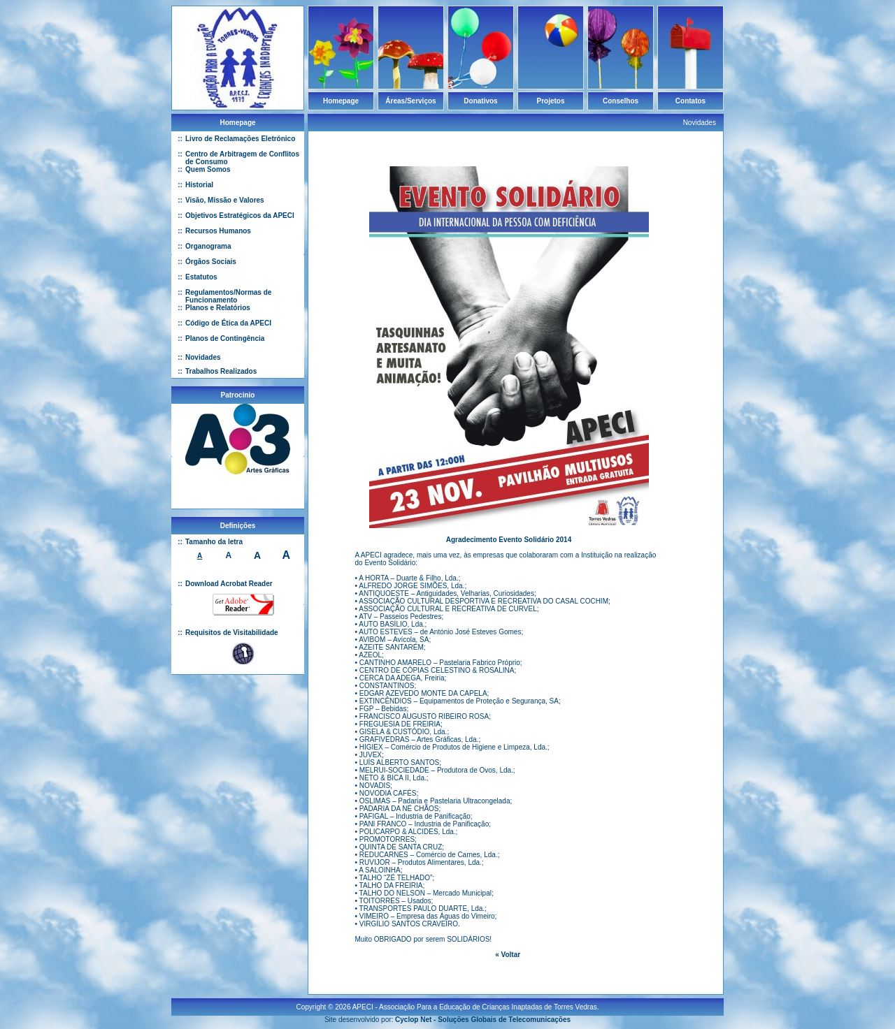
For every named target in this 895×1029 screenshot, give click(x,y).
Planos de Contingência (224, 338)
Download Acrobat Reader (229, 584)
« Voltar (507, 954)
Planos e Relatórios (217, 308)
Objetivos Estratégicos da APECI (239, 215)
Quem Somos (207, 169)
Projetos (550, 101)
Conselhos (620, 101)
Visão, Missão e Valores (224, 200)
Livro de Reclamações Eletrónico (240, 139)
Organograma (208, 246)
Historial (199, 185)
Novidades (203, 357)
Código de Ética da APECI (228, 323)
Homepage (341, 101)
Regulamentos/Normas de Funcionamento (228, 296)
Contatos (690, 101)
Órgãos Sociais (210, 261)
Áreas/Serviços (410, 101)
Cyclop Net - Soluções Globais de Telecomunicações (483, 1014)
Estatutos (201, 277)
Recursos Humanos (218, 231)
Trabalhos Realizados (221, 371)
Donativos (480, 101)
